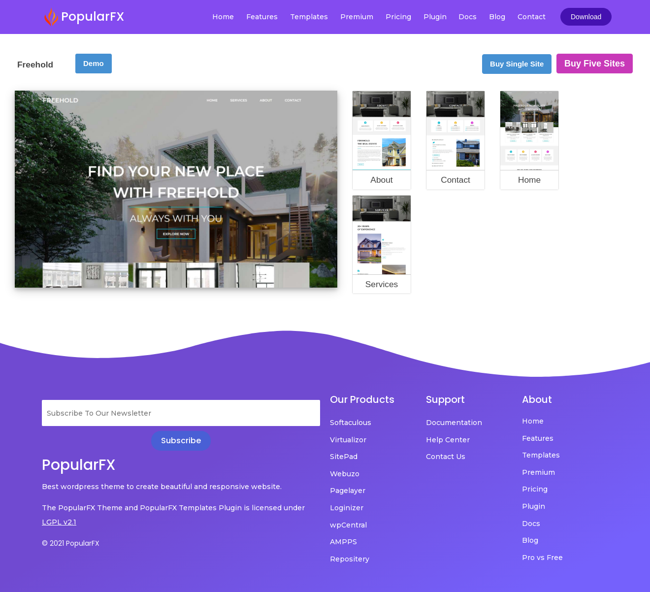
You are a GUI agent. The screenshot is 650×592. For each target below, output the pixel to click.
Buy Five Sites (594, 63)
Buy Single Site (517, 64)
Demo (93, 63)
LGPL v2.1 (59, 522)
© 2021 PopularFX (70, 543)
